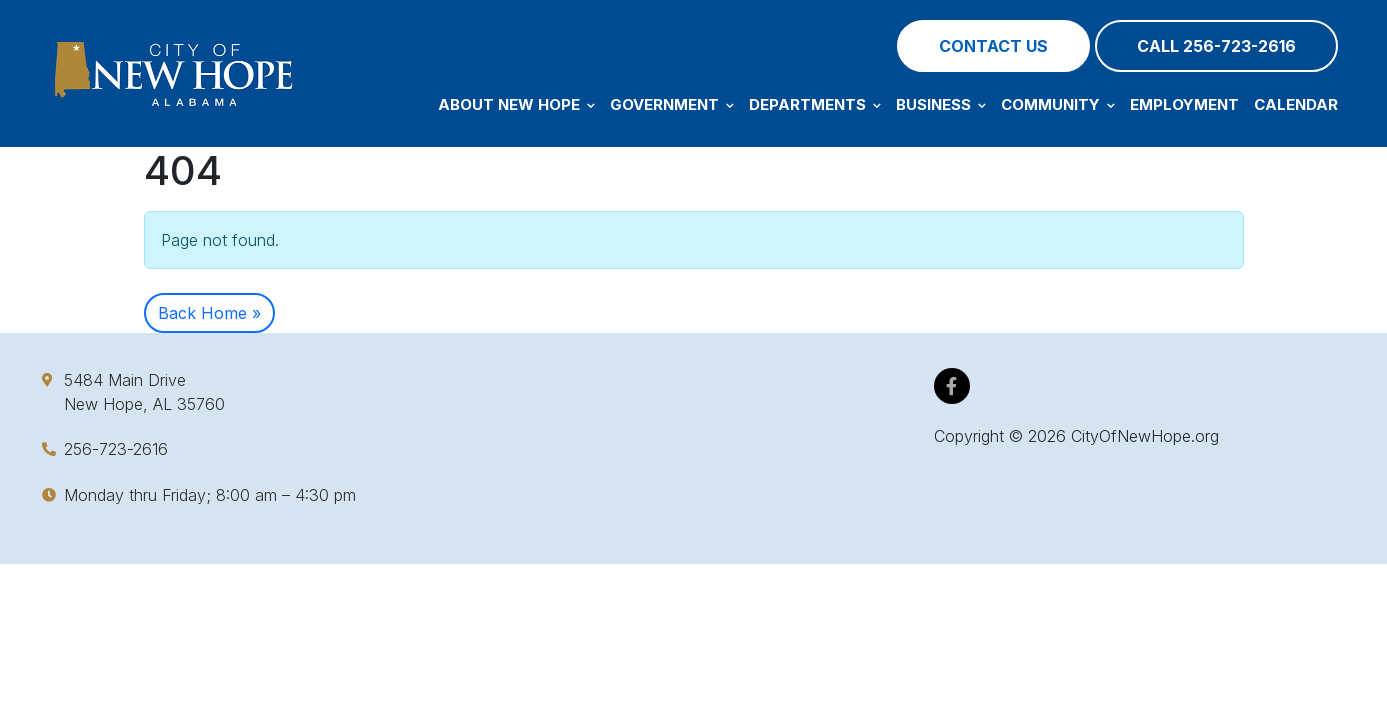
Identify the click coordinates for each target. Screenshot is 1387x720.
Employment (1184, 104)
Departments (815, 104)
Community (1058, 104)
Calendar (1296, 104)
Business (941, 104)
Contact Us (993, 46)
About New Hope (516, 104)
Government (672, 104)
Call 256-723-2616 (1216, 46)
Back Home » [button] (209, 313)
